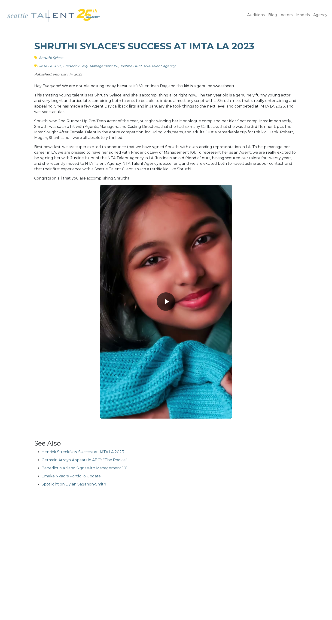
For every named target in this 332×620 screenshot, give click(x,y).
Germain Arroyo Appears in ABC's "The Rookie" (84, 460)
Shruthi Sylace (51, 58)
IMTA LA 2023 (50, 66)
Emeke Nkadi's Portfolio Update (71, 476)
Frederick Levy (75, 66)
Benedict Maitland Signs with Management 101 (85, 468)
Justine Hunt (131, 66)
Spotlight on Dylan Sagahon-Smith (74, 484)
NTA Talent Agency (159, 66)
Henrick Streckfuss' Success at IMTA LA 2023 (83, 452)
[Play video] (166, 301)
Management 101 (104, 66)
